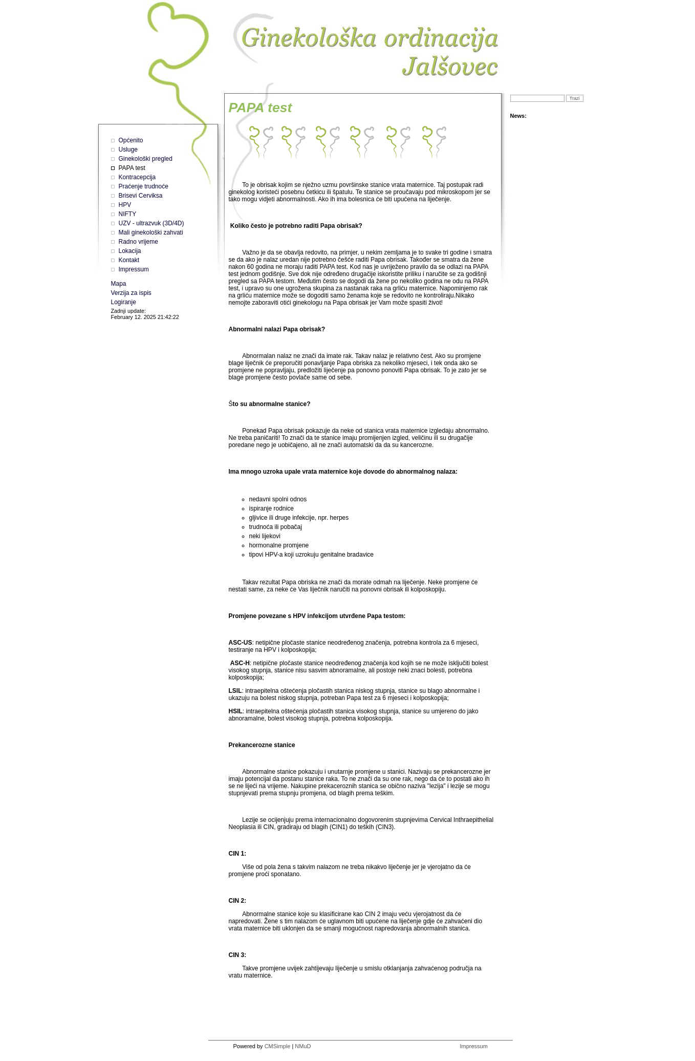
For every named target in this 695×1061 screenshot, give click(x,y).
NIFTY (128, 214)
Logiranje (123, 302)
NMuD (303, 1046)
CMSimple (278, 1046)
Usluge (128, 149)
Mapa (118, 283)
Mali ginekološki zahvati (151, 232)
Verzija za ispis (131, 292)
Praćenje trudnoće (143, 186)
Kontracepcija (137, 177)
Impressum (134, 269)
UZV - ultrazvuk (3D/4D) (151, 223)
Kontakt (129, 260)
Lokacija (130, 250)
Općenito (131, 140)
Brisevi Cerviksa (141, 195)
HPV (125, 204)
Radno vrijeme (138, 241)
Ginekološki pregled (145, 158)
